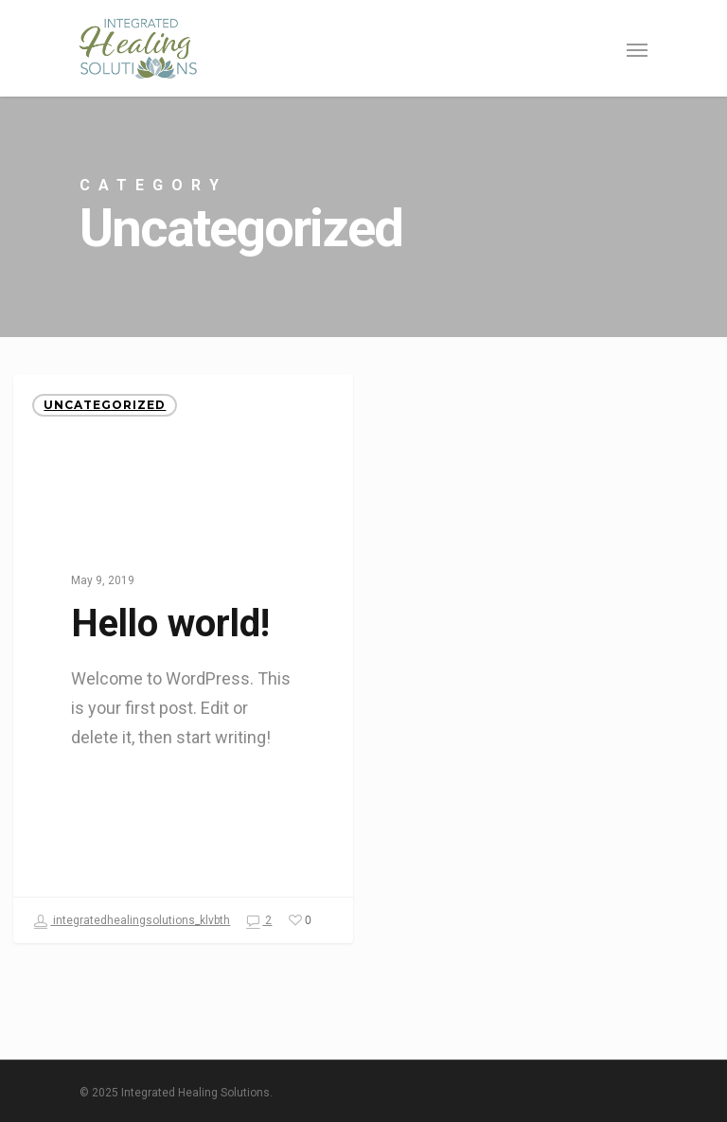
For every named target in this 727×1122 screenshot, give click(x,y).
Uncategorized (105, 405)
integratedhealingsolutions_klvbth (131, 921)
